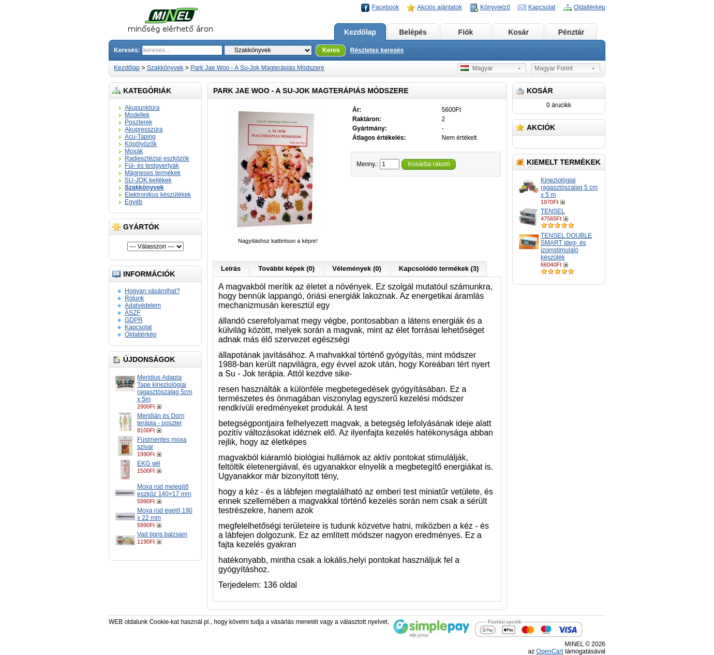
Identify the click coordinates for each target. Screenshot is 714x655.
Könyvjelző (495, 7)
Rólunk (134, 298)
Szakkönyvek (165, 67)
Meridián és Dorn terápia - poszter (160, 419)
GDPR (134, 320)
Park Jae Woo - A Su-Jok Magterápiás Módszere (257, 67)
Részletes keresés (377, 50)
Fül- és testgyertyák (152, 165)
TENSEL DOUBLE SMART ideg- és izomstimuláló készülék (566, 246)
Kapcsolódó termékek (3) (439, 268)
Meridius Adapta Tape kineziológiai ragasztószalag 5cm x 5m (164, 388)
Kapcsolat (542, 7)
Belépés (413, 32)
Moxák (134, 151)
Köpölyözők (141, 144)
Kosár (518, 32)
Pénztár (571, 32)
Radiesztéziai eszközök (157, 158)
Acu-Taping (140, 136)
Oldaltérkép (589, 7)
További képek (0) (286, 268)
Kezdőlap (360, 32)
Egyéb (133, 202)
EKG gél (148, 463)
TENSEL (553, 211)
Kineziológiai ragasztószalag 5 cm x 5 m (569, 187)
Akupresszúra (143, 129)
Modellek (137, 115)
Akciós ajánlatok (439, 7)
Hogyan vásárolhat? (152, 291)
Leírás (231, 268)
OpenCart (550, 651)
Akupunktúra (142, 107)
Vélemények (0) (356, 268)
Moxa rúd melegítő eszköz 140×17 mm (164, 490)
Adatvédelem (143, 305)
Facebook (385, 7)
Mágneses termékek (153, 173)
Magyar (476, 68)
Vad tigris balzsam (162, 534)
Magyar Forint (553, 68)
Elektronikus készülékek (158, 194)
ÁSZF (133, 312)
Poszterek (138, 122)
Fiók (465, 32)
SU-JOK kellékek (148, 180)
